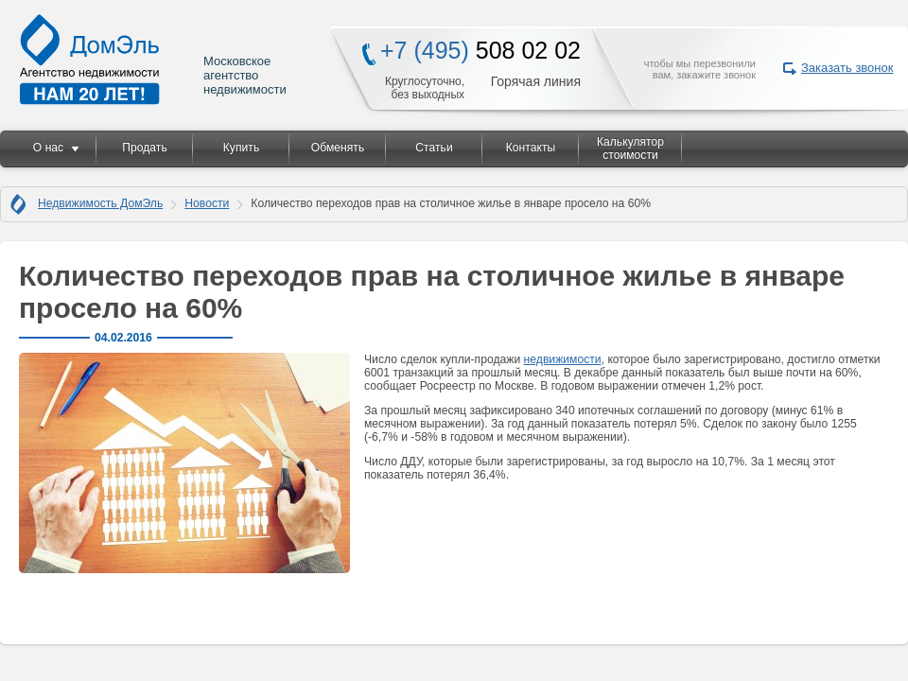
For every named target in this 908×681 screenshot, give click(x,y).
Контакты (531, 147)
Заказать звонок (847, 68)
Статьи (433, 147)
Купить (241, 147)
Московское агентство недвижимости (154, 59)
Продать (144, 147)
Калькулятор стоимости (630, 148)
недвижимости (563, 359)
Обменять (337, 147)
